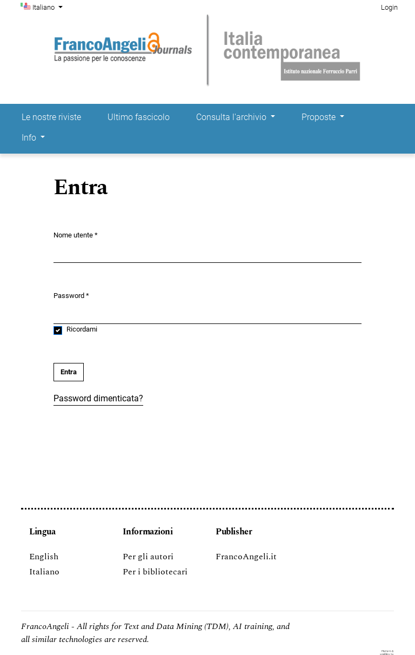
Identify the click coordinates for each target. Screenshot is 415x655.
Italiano (48, 6)
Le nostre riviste (51, 117)
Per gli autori (148, 556)
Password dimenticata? (98, 398)
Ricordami (81, 329)
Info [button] (30, 138)
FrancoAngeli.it (246, 556)
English (43, 556)
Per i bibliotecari (155, 571)
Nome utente (75, 234)
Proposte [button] (320, 117)
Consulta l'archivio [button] (232, 117)
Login (389, 7)
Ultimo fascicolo (139, 117)
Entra (69, 372)
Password (71, 295)
